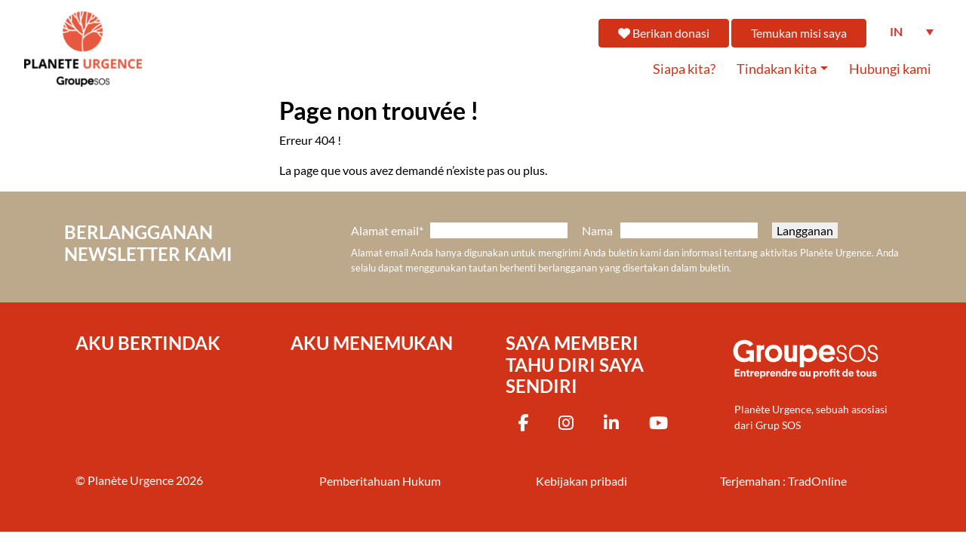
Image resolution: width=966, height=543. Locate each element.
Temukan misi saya (799, 33)
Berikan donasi (663, 33)
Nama (597, 230)
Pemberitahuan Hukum (380, 481)
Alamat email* (387, 230)
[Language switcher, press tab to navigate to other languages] (911, 31)
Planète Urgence (131, 480)
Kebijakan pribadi (581, 481)
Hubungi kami (890, 69)
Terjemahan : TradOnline (783, 481)
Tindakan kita (777, 69)
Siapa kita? (684, 69)
